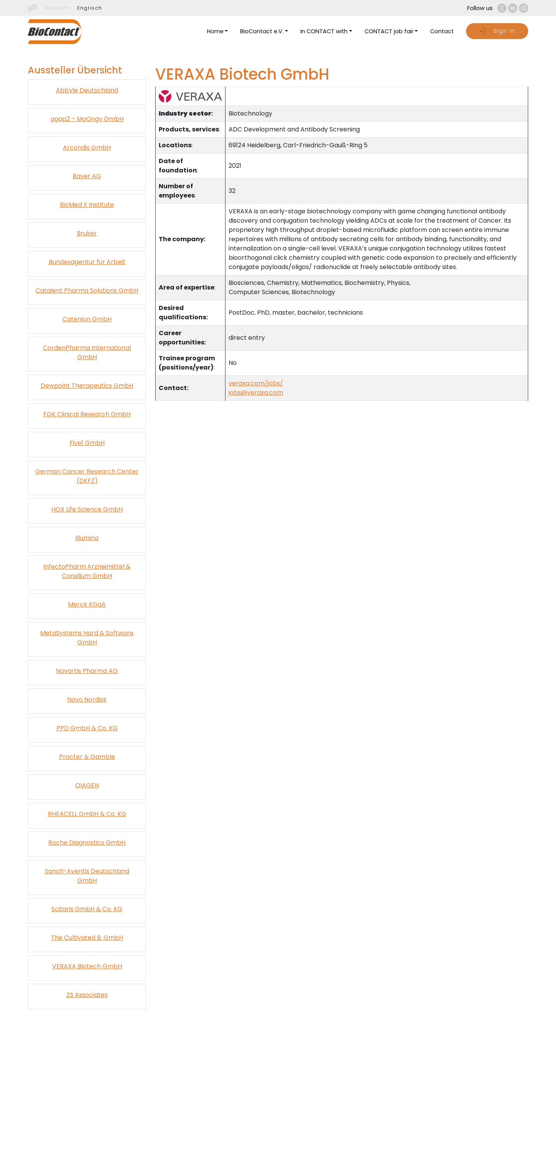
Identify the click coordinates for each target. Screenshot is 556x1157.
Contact (442, 31)
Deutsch (57, 8)
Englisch (89, 8)
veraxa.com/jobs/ (256, 383)
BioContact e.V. (261, 31)
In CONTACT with (324, 31)
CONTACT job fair (389, 31)
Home (215, 31)
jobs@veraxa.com (256, 392)
